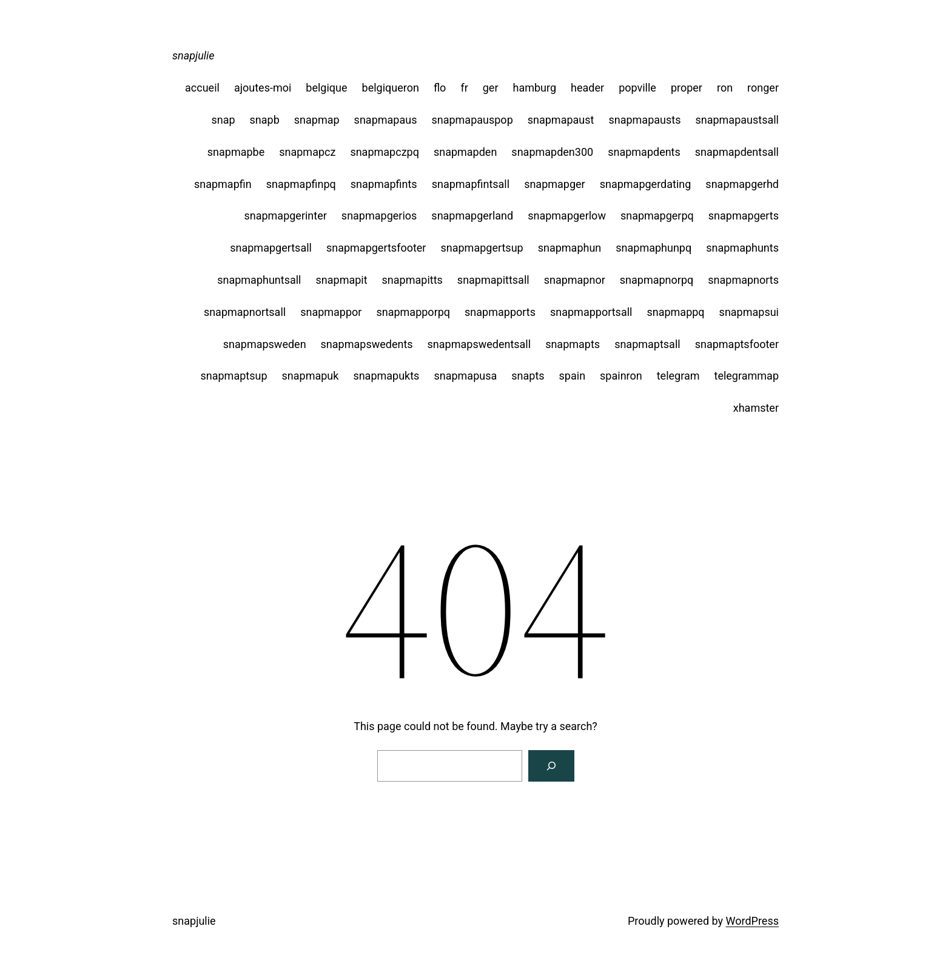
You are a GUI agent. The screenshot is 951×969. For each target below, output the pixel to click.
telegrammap (746, 375)
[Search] (551, 766)
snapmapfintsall (470, 184)
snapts (527, 375)
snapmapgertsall (271, 247)
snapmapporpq (413, 312)
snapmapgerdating (645, 184)
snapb (265, 119)
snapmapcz (307, 152)
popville (637, 87)
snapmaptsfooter (737, 344)
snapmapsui (749, 312)
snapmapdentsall (737, 152)
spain (572, 375)
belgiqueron (390, 87)
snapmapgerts (743, 215)
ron (725, 87)
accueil (202, 87)
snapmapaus (385, 119)
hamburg (535, 87)
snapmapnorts (743, 279)
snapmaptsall (647, 344)
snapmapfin (223, 184)
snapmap (317, 119)
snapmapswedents (367, 344)
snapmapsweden (264, 344)
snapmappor (330, 312)
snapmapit (342, 279)
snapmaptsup (233, 375)
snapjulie (193, 55)
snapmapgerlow (567, 215)
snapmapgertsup (481, 247)
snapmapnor (574, 279)
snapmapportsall (591, 312)
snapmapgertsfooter (376, 247)
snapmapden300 (552, 152)
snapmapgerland (472, 215)
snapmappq (675, 312)
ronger (763, 87)
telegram (678, 375)
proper (686, 87)
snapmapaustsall (737, 119)
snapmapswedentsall (479, 344)
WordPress (752, 920)
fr (464, 87)
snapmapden (465, 152)
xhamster (756, 407)
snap (223, 119)
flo (440, 87)
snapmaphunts (742, 247)
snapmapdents (644, 152)
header (587, 87)
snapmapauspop (471, 119)
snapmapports (500, 312)
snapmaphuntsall (259, 279)
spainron (621, 375)
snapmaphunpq (653, 247)
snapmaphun (570, 247)
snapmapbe (235, 152)
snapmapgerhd (742, 184)
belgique (326, 87)
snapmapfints (384, 184)
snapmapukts (386, 375)
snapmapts (572, 344)
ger (491, 87)
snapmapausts (644, 119)
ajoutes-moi (262, 87)
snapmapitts (412, 279)
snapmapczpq (384, 152)
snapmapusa (465, 375)
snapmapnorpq (656, 279)
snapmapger (554, 184)
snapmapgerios (379, 215)
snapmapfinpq (301, 184)
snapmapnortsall (245, 312)
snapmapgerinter (285, 215)
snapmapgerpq (657, 215)
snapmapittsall (493, 279)
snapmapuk (310, 375)
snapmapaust (561, 119)
